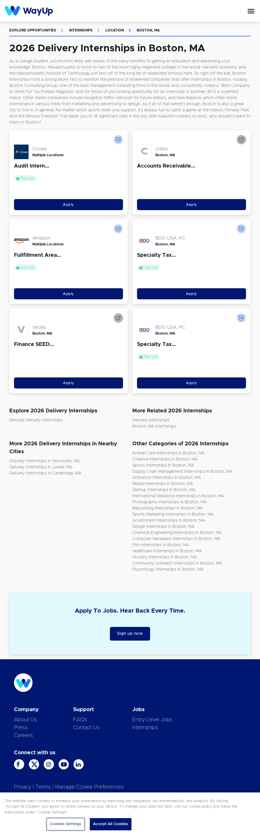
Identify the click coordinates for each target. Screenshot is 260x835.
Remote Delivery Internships (36, 420)
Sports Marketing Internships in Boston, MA (173, 514)
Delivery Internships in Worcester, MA (44, 461)
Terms (43, 787)
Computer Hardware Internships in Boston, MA (176, 539)
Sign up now (130, 634)
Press (21, 727)
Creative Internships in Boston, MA (165, 459)
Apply (68, 204)
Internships (81, 30)
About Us (25, 720)
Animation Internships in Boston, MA (166, 478)
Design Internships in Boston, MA (163, 527)
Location (115, 30)
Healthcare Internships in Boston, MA (167, 551)
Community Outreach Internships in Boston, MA (177, 563)
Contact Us (86, 727)
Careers (23, 735)
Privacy (22, 787)
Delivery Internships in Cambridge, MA (45, 473)
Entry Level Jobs (152, 720)
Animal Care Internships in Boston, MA (168, 453)
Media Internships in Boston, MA (162, 484)
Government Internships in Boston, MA (168, 520)
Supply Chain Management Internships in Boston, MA (182, 472)
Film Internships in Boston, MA (160, 545)
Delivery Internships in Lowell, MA (40, 467)
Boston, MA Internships (154, 426)
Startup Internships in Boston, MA (164, 490)
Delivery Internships (151, 420)
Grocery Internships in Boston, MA (164, 557)
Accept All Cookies (110, 824)
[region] (130, 813)
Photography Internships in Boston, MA (169, 502)
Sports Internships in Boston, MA (163, 465)
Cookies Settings (65, 824)
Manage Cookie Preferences (89, 787)
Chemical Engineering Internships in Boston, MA (177, 533)
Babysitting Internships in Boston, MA (167, 508)
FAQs (80, 720)
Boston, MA (148, 30)
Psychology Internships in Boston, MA (168, 569)
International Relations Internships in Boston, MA (178, 496)
